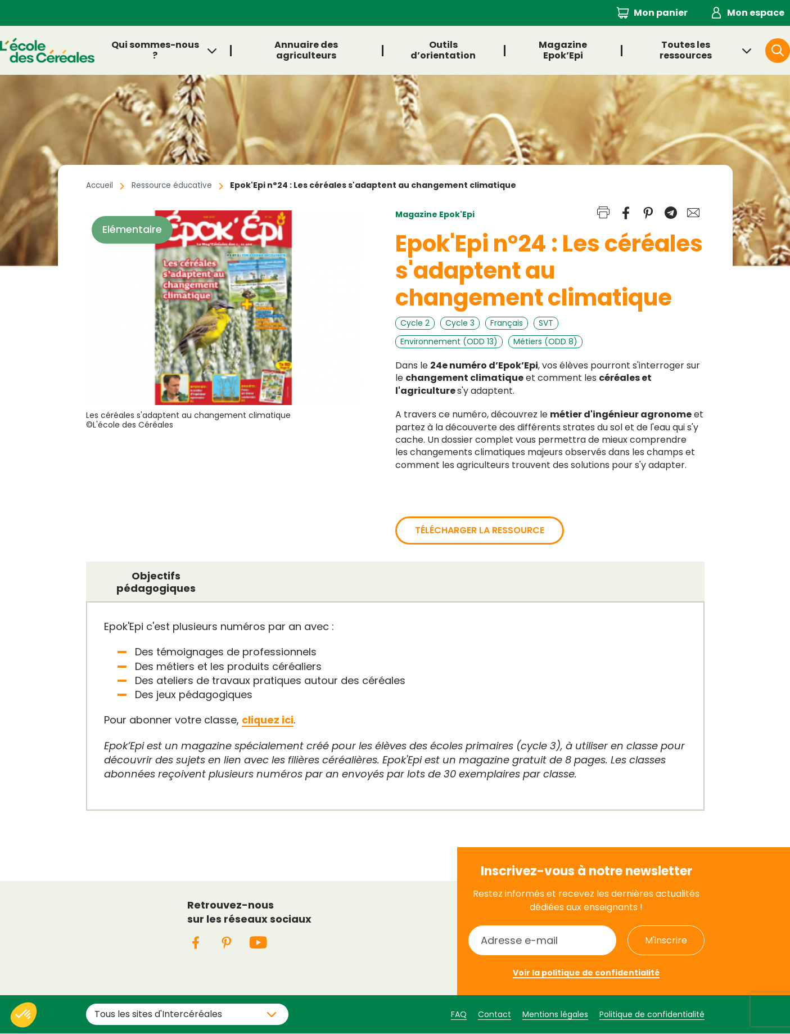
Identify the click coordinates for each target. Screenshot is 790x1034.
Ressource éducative (174, 185)
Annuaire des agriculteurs (306, 49)
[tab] (156, 581)
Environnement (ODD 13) (449, 341)
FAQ (459, 1013)
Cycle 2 (415, 322)
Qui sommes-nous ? (155, 49)
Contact (494, 1013)
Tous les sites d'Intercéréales (158, 1013)
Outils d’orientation (443, 49)
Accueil (100, 185)
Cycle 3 (460, 322)
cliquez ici (268, 720)
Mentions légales (555, 1013)
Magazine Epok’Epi (562, 49)
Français (506, 322)
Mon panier (661, 12)
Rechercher (789, 50)
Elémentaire (132, 229)
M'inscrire (666, 939)
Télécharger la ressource (479, 530)
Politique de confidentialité (652, 1013)
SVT (546, 322)
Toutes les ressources (686, 49)
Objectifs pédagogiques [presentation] (156, 582)
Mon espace (755, 12)
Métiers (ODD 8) (545, 341)
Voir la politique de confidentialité (586, 972)
